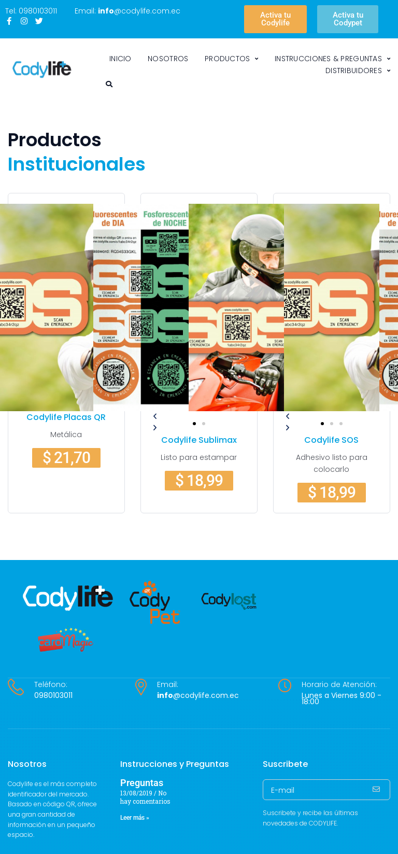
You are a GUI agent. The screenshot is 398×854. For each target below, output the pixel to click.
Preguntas (141, 782)
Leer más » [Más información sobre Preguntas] (134, 817)
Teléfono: (50, 684)
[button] (194, 423)
